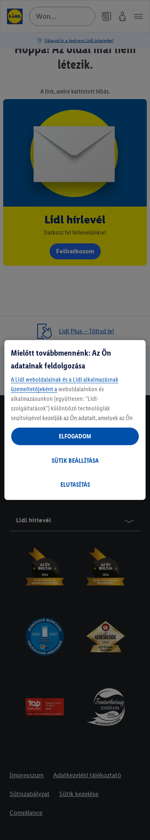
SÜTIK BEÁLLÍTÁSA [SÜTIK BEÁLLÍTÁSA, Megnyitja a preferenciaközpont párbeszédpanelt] (75, 460)
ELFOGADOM (75, 436)
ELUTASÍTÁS (75, 484)
